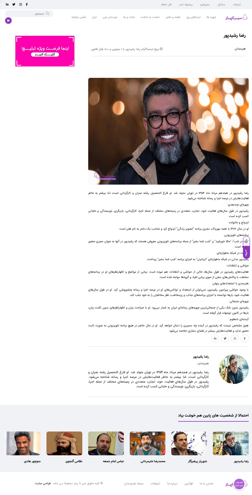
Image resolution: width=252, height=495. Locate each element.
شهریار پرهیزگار (197, 461)
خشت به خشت (150, 17)
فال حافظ (166, 4)
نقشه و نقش (173, 17)
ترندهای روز (193, 17)
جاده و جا (129, 17)
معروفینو (205, 4)
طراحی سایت (43, 483)
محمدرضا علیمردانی (153, 461)
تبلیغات (237, 4)
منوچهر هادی (32, 461)
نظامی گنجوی (74, 461)
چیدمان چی (110, 17)
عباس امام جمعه (113, 461)
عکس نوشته (78, 17)
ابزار (94, 17)
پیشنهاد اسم (186, 4)
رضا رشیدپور (241, 461)
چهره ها (211, 17)
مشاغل (221, 4)
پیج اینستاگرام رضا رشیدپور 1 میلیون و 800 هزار (126, 49)
